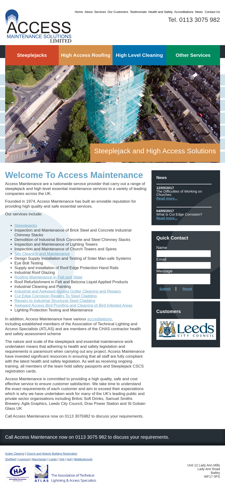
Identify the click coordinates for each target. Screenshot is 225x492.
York (62, 459)
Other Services (193, 55)
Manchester (39, 459)
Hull (69, 459)
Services (100, 12)
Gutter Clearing (14, 453)
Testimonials (138, 12)
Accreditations (184, 12)
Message (164, 271)
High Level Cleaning (139, 55)
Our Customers (118, 12)
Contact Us (212, 12)
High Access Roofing (85, 55)
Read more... (167, 198)
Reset (187, 289)
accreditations (99, 319)
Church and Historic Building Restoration (52, 453)
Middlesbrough (83, 459)
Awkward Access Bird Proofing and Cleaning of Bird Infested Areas (73, 305)
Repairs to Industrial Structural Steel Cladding (55, 300)
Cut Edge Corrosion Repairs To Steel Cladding (56, 296)
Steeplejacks (32, 55)
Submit (165, 289)
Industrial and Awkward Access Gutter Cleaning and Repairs (68, 291)
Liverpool (24, 459)
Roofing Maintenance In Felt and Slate (48, 277)
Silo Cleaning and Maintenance (42, 254)
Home (79, 12)
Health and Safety (160, 12)
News (199, 12)
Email (161, 259)
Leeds (53, 459)
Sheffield (10, 459)
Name (161, 247)
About (89, 12)
